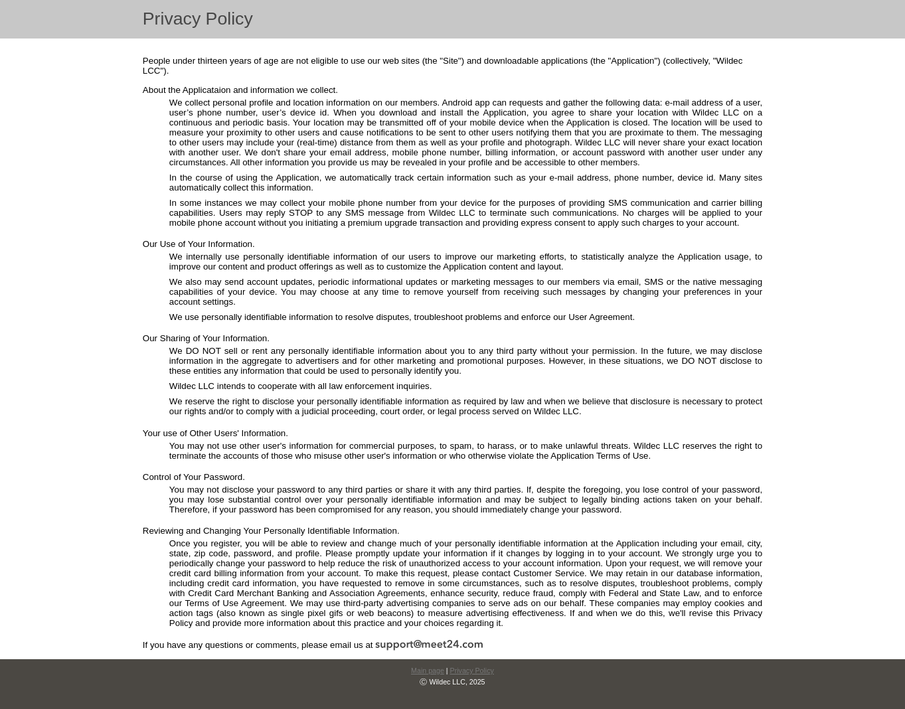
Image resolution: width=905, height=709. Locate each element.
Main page (427, 670)
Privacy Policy (472, 670)
